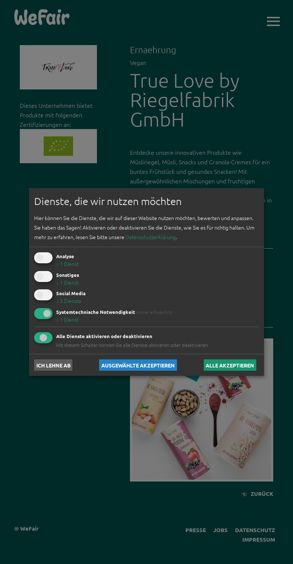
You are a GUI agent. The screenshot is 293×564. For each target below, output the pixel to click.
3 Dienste (69, 300)
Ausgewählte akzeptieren (138, 365)
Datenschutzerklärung (151, 237)
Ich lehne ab (53, 365)
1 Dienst (67, 263)
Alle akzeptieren (230, 365)
